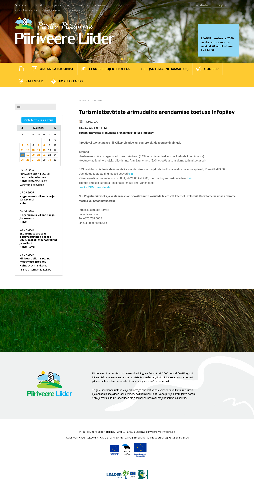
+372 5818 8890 (179, 437)
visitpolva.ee (73, 10)
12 (27, 150)
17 (55, 150)
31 (55, 159)
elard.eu (56, 4)
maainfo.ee (101, 4)
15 (44, 150)
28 (38, 159)
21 (38, 154)
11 (22, 150)
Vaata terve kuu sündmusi (38, 120)
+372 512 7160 (109, 437)
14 (38, 150)
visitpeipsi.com (121, 4)
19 (27, 154)
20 (33, 154)
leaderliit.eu (39, 4)
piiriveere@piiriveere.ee (160, 431)
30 (49, 159)
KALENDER (96, 100)
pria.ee (85, 4)
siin (130, 173)
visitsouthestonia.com (26, 10)
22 (44, 154)
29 (44, 159)
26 (27, 159)
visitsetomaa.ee (52, 10)
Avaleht (82, 100)
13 (33, 150)
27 (33, 159)
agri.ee (71, 4)
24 (55, 154)
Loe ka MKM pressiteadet (95, 187)
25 (22, 159)
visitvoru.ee (92, 10)
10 (55, 145)
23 (49, 154)
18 (22, 154)
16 (49, 150)
